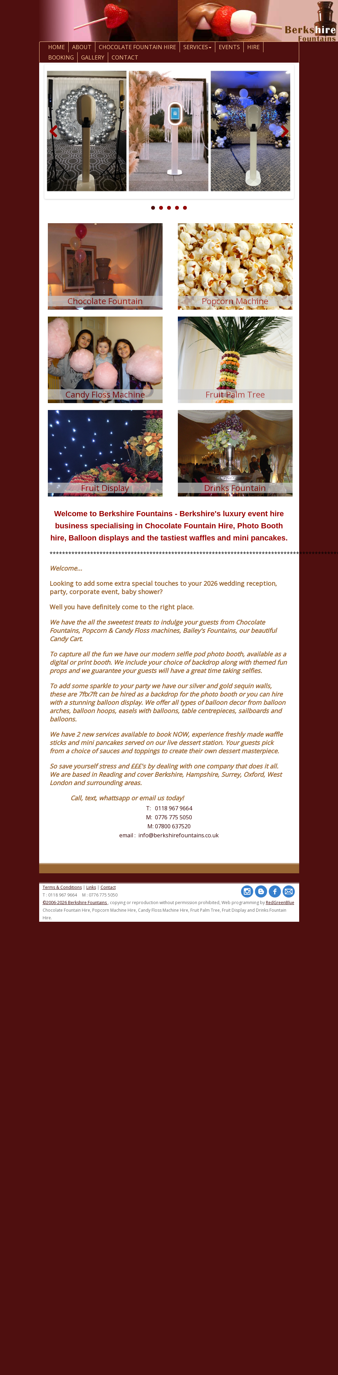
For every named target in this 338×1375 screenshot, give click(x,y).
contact (125, 57)
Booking (61, 57)
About (82, 47)
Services (197, 47)
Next (284, 138)
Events (229, 47)
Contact (108, 887)
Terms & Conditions (62, 887)
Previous (56, 138)
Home (56, 47)
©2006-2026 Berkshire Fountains (75, 902)
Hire (253, 47)
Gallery (92, 57)
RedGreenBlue (280, 902)
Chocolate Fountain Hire (137, 47)
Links (91, 887)
